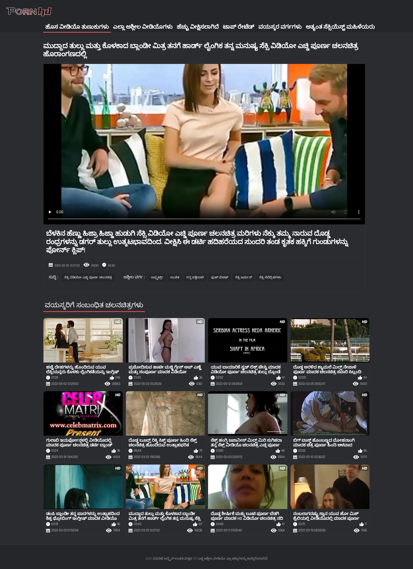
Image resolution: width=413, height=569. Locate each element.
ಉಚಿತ (174, 277)
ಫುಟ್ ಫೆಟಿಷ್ (219, 277)
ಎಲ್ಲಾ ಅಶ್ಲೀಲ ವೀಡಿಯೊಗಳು (143, 27)
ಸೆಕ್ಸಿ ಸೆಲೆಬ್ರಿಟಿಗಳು (270, 277)
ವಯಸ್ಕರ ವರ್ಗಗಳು (280, 27)
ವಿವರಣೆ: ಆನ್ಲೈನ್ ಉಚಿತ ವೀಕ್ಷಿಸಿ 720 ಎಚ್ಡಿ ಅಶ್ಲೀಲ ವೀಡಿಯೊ (189, 559)
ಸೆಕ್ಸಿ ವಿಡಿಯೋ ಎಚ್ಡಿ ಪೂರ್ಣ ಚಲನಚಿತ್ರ (88, 277)
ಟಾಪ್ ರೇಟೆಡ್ (238, 27)
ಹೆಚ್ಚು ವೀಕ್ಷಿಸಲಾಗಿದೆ (198, 27)
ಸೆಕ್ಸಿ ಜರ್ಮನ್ (243, 277)
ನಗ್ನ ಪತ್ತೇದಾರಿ (195, 277)
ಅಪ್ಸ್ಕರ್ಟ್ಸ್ (157, 277)
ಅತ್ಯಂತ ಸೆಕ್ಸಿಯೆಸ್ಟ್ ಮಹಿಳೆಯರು (340, 27)
